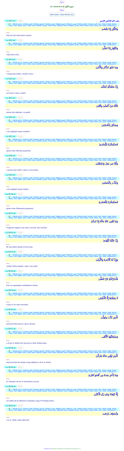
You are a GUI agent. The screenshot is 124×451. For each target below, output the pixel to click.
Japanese (45, 25)
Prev (62, 2)
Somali (81, 25)
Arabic (99, 24)
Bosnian (114, 24)
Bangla (109, 24)
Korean (50, 25)
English (20, 25)
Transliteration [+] (111, 25)
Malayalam (60, 25)
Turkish (96, 25)
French (24, 25)
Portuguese (71, 25)
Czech (15, 25)
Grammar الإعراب (92, 24)
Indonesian (39, 25)
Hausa (33, 25)
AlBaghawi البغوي (60, 24)
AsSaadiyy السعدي (50, 24)
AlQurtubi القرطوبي (38, 24)
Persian (65, 25)
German (29, 25)
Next (62, 10)
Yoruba (104, 25)
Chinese (11, 25)
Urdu (100, 25)
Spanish (86, 25)
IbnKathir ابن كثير (17, 24)
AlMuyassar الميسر (71, 24)
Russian (77, 25)
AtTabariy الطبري (27, 24)
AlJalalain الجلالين (82, 24)
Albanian (104, 24)
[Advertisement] (62, 435)
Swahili (91, 25)
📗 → (10, 24)
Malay (54, 25)
